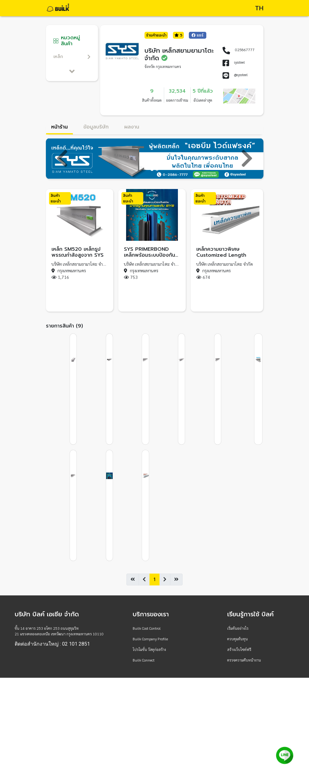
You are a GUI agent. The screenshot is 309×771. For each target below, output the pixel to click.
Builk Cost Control (147, 628)
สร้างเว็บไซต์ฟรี (239, 649)
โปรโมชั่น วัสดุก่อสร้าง (149, 649)
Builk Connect (143, 659)
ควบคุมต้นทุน (237, 638)
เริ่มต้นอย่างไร (237, 628)
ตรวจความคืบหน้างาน (244, 659)
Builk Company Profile (150, 638)
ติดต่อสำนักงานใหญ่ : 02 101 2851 (52, 644)
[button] (62, 158)
